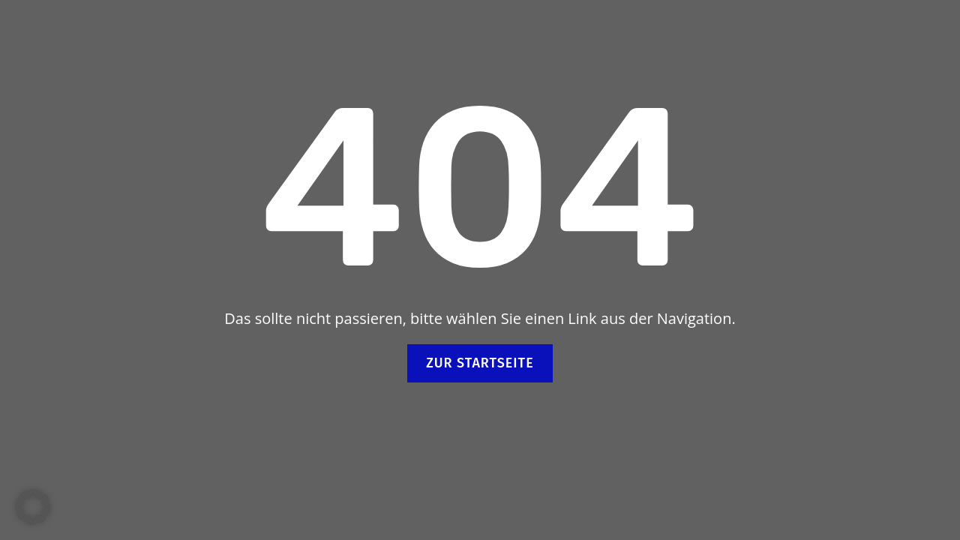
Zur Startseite (479, 363)
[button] (33, 507)
